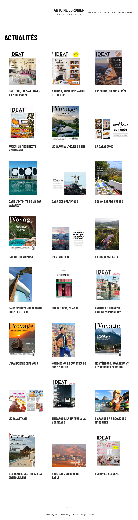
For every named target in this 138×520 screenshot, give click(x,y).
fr (67, 508)
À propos (129, 12)
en (71, 508)
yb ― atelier (89, 514)
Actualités (105, 12)
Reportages (93, 12)
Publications (118, 12)
